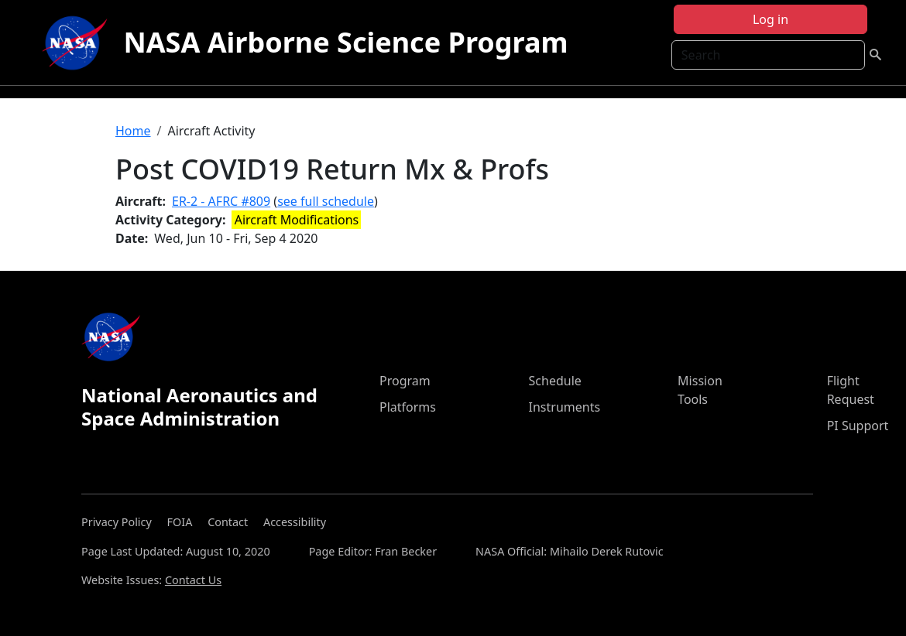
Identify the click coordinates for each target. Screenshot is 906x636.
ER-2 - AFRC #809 (221, 201)
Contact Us (193, 580)
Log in (770, 19)
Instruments (565, 406)
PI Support (858, 425)
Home (133, 130)
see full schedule (325, 201)
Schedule (555, 380)
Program (405, 380)
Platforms (407, 406)
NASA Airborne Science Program (345, 42)
